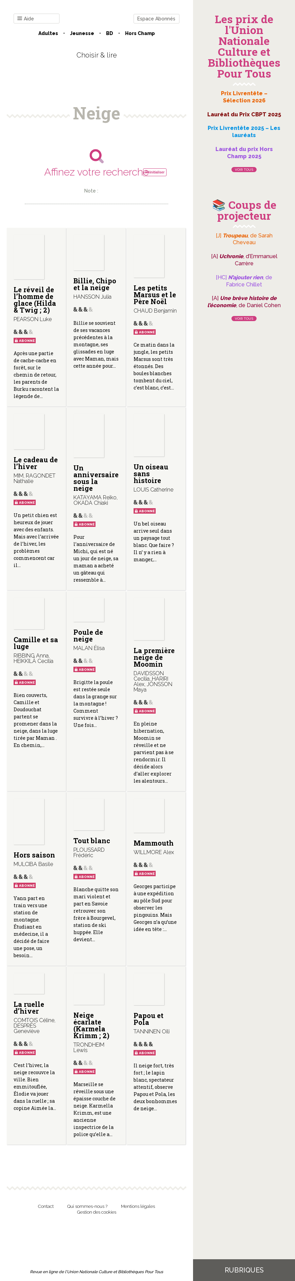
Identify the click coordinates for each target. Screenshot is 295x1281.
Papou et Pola (148, 1019)
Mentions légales (138, 1206)
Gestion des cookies (96, 1212)
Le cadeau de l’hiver (36, 463)
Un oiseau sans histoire (151, 473)
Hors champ (140, 33)
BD (109, 33)
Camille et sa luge (36, 643)
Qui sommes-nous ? (87, 1206)
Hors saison (34, 854)
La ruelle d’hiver (29, 1007)
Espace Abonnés (156, 18)
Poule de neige (88, 635)
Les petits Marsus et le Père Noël (155, 294)
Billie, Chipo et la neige (94, 284)
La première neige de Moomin (154, 657)
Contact (46, 1206)
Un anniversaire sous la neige (96, 478)
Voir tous (244, 169)
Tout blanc (91, 840)
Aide (25, 19)
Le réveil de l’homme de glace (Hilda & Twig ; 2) (35, 299)
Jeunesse (82, 33)
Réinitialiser (154, 172)
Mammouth (154, 842)
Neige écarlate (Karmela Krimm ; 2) (91, 1025)
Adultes (48, 33)
